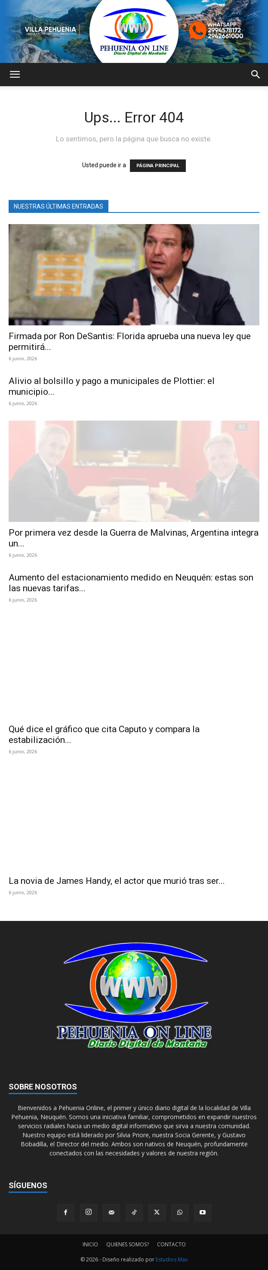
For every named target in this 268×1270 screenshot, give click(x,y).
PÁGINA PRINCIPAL (157, 166)
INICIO (90, 1244)
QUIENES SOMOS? (127, 1244)
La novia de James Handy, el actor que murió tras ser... (117, 881)
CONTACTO (171, 1244)
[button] (14, 74)
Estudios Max (172, 1259)
